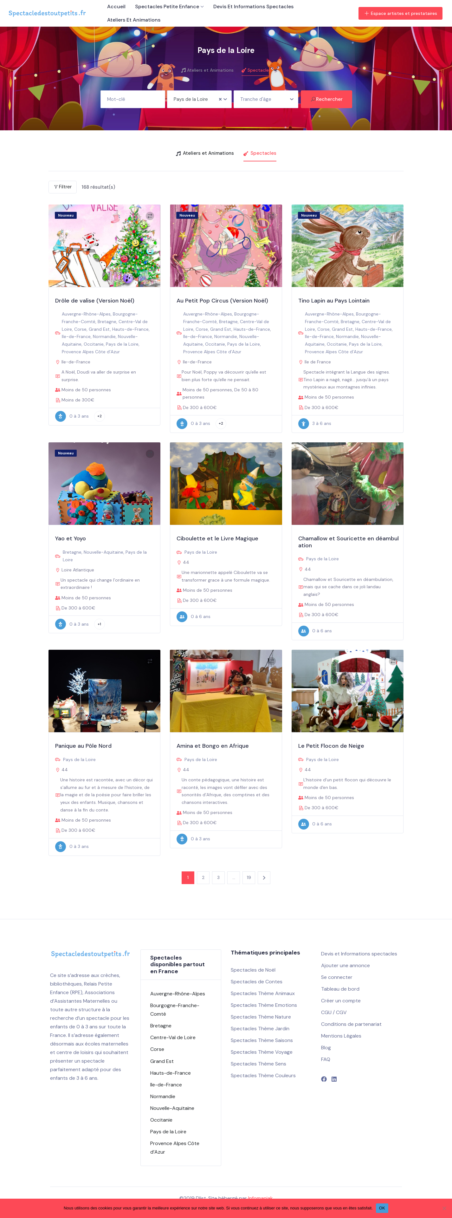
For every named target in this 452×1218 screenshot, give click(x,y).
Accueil (116, 6)
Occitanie (94, 344)
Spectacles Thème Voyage (262, 1052)
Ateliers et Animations (133, 19)
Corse (80, 329)
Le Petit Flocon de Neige (331, 746)
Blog (326, 1047)
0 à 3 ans (72, 416)
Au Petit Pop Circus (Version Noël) (222, 300)
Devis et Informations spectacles (253, 6)
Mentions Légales (341, 1035)
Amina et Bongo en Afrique (213, 746)
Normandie (104, 336)
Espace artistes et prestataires (400, 13)
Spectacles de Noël (253, 970)
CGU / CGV (334, 1012)
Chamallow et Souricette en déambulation (348, 542)
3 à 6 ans (315, 423)
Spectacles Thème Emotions (264, 1005)
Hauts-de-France (130, 329)
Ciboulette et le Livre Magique (217, 538)
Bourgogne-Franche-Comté (174, 1009)
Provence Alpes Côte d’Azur (91, 352)
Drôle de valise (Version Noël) (94, 300)
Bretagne (107, 321)
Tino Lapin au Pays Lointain (334, 300)
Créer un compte (341, 1000)
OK (382, 1208)
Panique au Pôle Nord (83, 746)
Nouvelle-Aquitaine (103, 552)
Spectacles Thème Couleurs (263, 1075)
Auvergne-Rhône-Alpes (86, 314)
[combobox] (199, 99)
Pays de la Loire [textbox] (191, 99)
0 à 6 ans (193, 616)
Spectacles (256, 70)
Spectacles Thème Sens (258, 1063)
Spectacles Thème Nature (261, 1016)
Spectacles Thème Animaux (263, 993)
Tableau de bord (340, 989)
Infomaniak (260, 1198)
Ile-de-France (76, 336)
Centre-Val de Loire (173, 1037)
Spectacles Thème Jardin (260, 1028)
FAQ (325, 1059)
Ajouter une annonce (345, 965)
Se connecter (336, 977)
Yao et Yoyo (70, 538)
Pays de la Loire (122, 344)
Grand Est (99, 329)
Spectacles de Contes (256, 981)
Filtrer (63, 187)
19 (249, 877)
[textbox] (266, 97)
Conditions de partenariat (351, 1024)
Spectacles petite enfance (167, 6)
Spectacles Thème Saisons (262, 1040)
